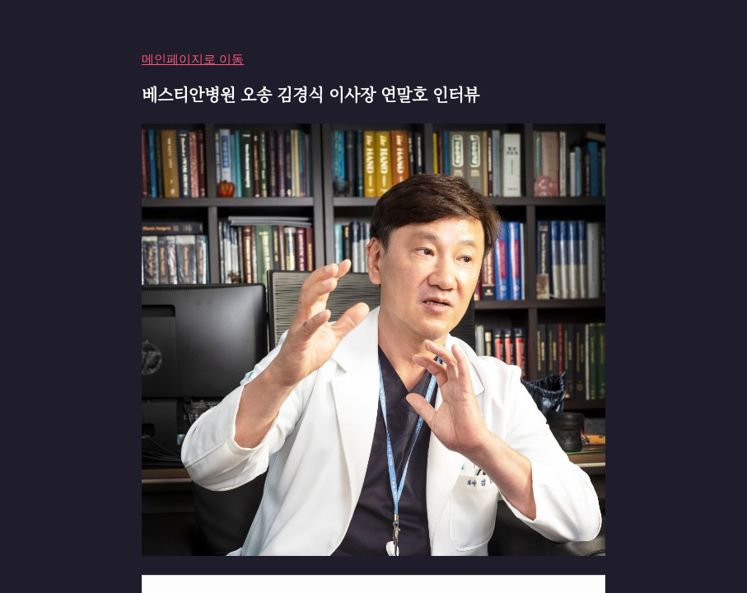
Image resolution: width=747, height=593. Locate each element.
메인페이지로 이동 (193, 59)
